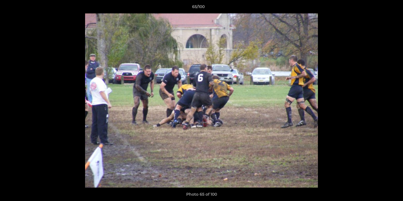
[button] (379, 8)
